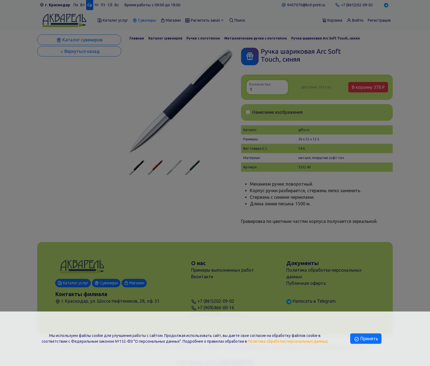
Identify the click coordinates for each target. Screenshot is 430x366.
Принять (366, 338)
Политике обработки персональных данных (287, 341)
